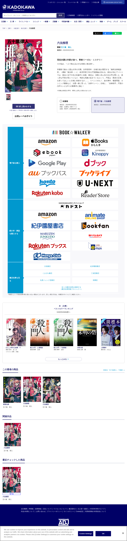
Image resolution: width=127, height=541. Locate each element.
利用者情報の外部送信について (95, 507)
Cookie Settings (85, 534)
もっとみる (62, 355)
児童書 (55, 21)
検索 (60, 15)
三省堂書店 (95, 273)
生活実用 (79, 21)
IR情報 (31, 504)
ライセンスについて (60, 504)
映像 (102, 21)
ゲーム (109, 21)
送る (118, 33)
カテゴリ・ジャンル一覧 (57, 2)
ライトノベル (24, 21)
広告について (47, 504)
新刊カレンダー (83, 15)
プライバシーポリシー (54, 507)
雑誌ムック (91, 21)
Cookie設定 (79, 507)
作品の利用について (27, 507)
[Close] (123, 533)
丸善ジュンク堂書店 (47, 280)
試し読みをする (23, 106)
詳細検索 (71, 15)
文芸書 (4, 21)
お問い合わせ (40, 507)
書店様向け (72, 504)
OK (103, 534)
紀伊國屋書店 (95, 266)
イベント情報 (97, 15)
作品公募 (96, 2)
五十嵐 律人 (66, 47)
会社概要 (24, 504)
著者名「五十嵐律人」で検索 (113, 366)
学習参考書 (67, 21)
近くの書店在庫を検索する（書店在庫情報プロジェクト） (71, 288)
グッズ (115, 21)
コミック (37, 21)
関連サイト (86, 2)
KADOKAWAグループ (97, 504)
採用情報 (38, 504)
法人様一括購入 (83, 504)
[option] (12, 432)
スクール (123, 21)
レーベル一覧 (73, 2)
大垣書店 (47, 266)
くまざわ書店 (47, 273)
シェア (108, 33)
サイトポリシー (69, 507)
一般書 (46, 21)
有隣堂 (95, 280)
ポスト (99, 33)
